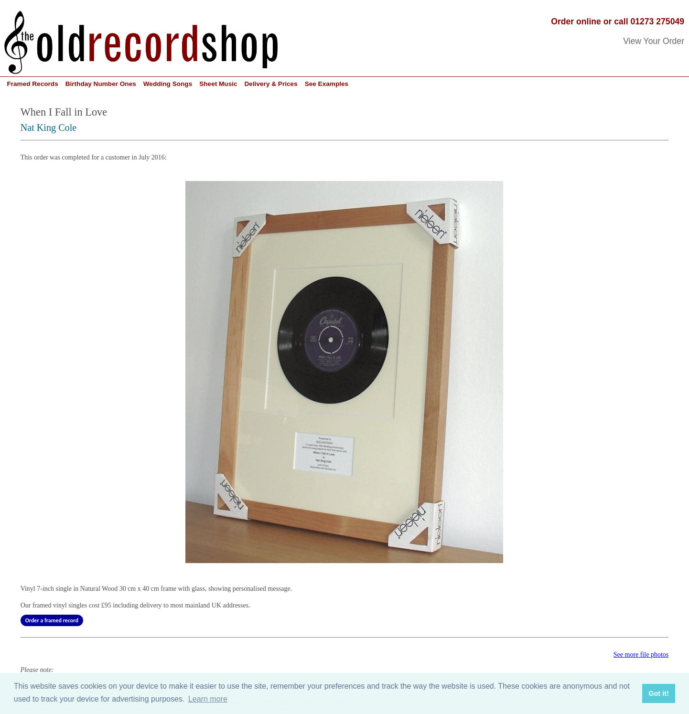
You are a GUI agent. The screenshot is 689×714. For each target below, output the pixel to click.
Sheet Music (218, 83)
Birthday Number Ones (100, 83)
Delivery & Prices (271, 83)
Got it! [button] (658, 693)
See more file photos (641, 654)
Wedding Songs (167, 83)
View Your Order (653, 41)
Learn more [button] (207, 699)
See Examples (326, 83)
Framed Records (32, 83)
